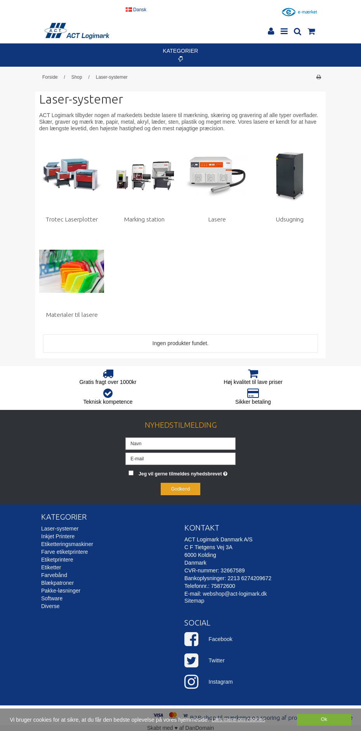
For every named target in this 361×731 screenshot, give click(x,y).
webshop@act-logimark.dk (235, 594)
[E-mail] (180, 458)
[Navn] (180, 443)
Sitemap (194, 601)
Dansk (136, 9)
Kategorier (180, 55)
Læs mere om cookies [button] (238, 719)
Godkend (180, 489)
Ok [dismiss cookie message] (324, 719)
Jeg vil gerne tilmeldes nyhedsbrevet (187, 472)
